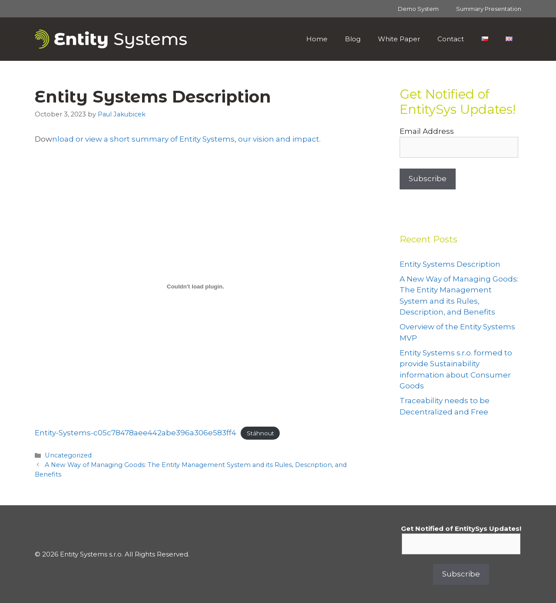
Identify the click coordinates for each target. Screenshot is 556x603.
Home (317, 39)
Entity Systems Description (450, 264)
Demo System (418, 8)
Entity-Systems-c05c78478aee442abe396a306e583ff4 (135, 432)
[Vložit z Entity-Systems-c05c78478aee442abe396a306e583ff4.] (195, 286)
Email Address (427, 131)
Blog (353, 39)
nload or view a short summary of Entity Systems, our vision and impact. (186, 139)
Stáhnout (260, 433)
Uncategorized (68, 455)
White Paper (399, 39)
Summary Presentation (488, 8)
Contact (450, 39)
